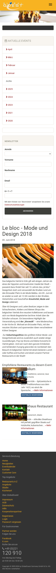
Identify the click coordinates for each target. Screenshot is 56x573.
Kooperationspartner (12, 511)
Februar (10, 65)
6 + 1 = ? (8, 191)
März (9, 57)
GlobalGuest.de (12, 5)
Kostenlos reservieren (32, 395)
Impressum (7, 499)
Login (4, 519)
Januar (10, 73)
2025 (9, 89)
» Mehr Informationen (43, 390)
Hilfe (4, 508)
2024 (9, 97)
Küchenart (7, 490)
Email (7, 181)
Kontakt (6, 469)
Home (5, 460)
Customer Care (9, 472)
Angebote (6, 484)
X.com (5, 541)
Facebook (6, 538)
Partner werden (9, 531)
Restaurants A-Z (9, 481)
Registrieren (7, 516)
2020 (9, 121)
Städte (5, 487)
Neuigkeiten (7, 463)
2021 (9, 113)
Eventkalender (8, 466)
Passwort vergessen (11, 522)
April (9, 49)
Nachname (10, 170)
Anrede (8, 149)
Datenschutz (8, 505)
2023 (9, 105)
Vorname (9, 160)
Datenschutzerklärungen (14, 205)
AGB (4, 502)
